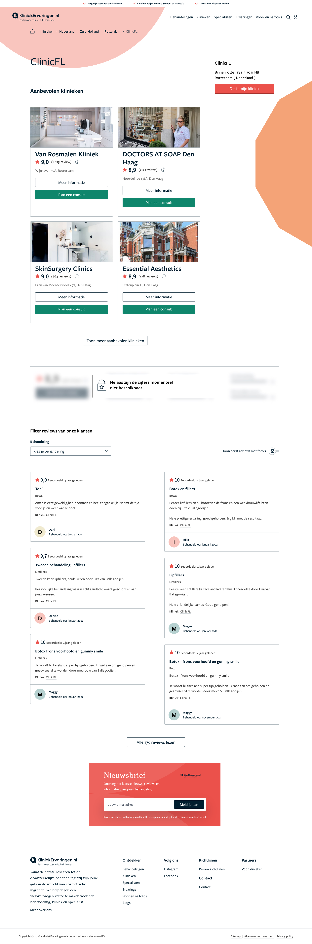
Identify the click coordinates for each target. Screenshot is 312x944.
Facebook (171, 875)
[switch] (250, 451)
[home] (35, 17)
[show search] (288, 17)
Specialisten (223, 17)
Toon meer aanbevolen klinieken (115, 340)
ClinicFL (51, 515)
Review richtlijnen (212, 869)
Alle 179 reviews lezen (156, 742)
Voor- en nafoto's (269, 17)
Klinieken (203, 17)
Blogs (127, 902)
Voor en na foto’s (135, 896)
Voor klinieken (252, 869)
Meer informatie (71, 182)
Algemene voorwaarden (259, 936)
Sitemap (236, 936)
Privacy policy (285, 936)
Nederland (66, 31)
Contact (205, 887)
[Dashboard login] (295, 17)
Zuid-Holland (89, 31)
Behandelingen (181, 17)
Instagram (171, 869)
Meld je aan (189, 804)
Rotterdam (112, 31)
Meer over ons (41, 909)
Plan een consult (71, 194)
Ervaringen (244, 17)
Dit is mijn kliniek (244, 88)
